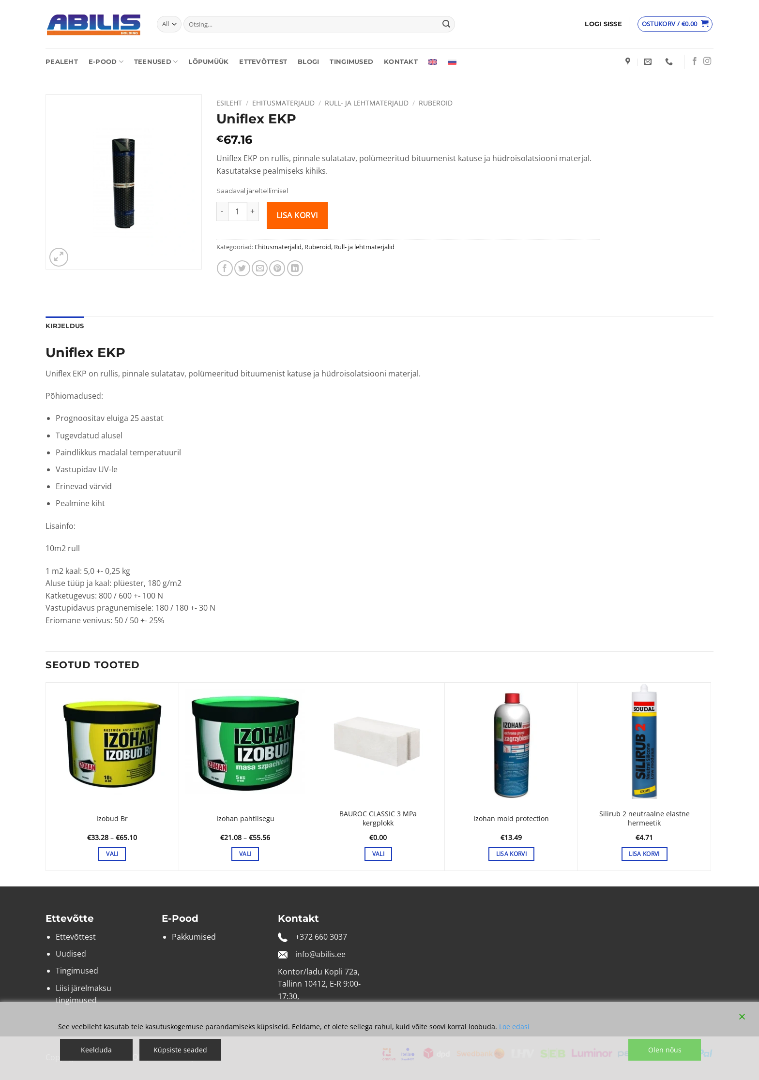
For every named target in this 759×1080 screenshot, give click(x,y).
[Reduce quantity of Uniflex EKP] (222, 211)
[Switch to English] (432, 62)
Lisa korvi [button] (511, 853)
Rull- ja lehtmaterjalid (367, 102)
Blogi (308, 61)
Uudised (71, 953)
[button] (603, 24)
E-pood (106, 61)
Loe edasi (514, 1026)
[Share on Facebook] (225, 268)
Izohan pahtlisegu (245, 818)
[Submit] (446, 24)
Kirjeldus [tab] (65, 326)
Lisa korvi (297, 215)
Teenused (156, 61)
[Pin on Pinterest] (277, 268)
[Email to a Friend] (260, 268)
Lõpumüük (208, 61)
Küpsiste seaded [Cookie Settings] (180, 1049)
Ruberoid (436, 102)
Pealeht (62, 61)
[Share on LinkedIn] (295, 268)
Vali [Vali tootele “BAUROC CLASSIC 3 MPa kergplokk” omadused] (378, 853)
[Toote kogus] (237, 211)
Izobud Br (112, 818)
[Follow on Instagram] (707, 61)
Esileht (229, 102)
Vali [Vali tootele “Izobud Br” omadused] (112, 853)
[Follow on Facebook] (694, 61)
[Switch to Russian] (452, 62)
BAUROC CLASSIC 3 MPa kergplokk (378, 818)
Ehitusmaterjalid (283, 102)
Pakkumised (194, 936)
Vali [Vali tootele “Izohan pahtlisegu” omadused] (245, 853)
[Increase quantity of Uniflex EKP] (253, 211)
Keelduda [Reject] (96, 1049)
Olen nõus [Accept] (665, 1049)
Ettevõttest (263, 61)
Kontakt (401, 61)
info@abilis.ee (320, 954)
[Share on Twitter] (242, 268)
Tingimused (351, 61)
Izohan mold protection (511, 818)
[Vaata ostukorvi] (675, 24)
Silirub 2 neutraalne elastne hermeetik (644, 818)
